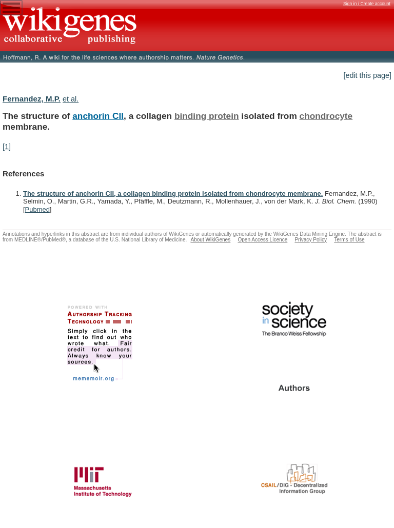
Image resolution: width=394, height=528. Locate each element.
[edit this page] (367, 75)
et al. (70, 99)
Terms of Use (349, 239)
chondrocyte (326, 116)
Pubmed (37, 209)
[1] (7, 147)
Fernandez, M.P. (32, 98)
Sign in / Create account (366, 3)
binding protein (206, 116)
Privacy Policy (310, 239)
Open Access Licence (262, 239)
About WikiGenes (210, 239)
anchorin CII (98, 116)
